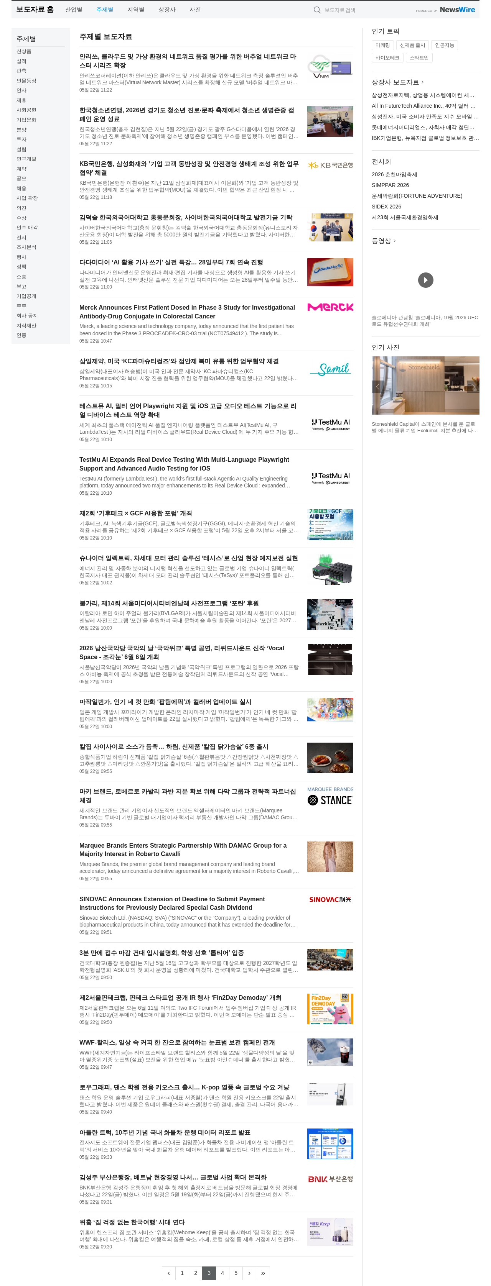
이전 (378, 387)
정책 (21, 266)
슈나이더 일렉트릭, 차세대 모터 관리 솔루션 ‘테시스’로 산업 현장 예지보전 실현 (188, 558)
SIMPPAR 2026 (390, 185)
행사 (21, 257)
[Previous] (169, 1273)
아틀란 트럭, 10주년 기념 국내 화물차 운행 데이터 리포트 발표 (164, 1132)
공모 (21, 178)
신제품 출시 (412, 45)
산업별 (73, 9)
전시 (21, 237)
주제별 (105, 9)
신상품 (23, 51)
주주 (21, 306)
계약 (21, 169)
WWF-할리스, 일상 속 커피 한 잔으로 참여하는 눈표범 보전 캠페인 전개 (177, 1042)
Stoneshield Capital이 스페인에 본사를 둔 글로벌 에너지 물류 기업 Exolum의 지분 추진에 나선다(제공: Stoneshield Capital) (425, 430)
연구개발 (26, 159)
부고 (21, 286)
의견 (21, 208)
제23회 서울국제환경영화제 (405, 217)
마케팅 (383, 45)
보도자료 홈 (34, 9)
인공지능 (444, 45)
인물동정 (26, 81)
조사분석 (26, 247)
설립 (21, 149)
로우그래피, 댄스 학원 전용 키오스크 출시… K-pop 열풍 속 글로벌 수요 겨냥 (184, 1087)
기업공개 (26, 296)
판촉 (21, 71)
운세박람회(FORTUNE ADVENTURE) (417, 196)
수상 (21, 218)
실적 (21, 61)
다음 (473, 387)
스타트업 (419, 58)
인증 (21, 335)
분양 (21, 130)
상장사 (167, 9)
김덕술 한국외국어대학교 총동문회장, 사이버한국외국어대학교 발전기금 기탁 (185, 217)
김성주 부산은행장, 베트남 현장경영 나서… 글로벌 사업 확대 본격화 (173, 1177)
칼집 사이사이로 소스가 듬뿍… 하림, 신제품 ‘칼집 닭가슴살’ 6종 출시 (174, 746)
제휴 (21, 100)
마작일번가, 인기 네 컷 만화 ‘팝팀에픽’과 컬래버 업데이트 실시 (165, 702)
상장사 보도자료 (395, 82)
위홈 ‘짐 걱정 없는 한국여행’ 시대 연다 (132, 1222)
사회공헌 (26, 110)
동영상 (381, 240)
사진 (195, 9)
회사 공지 (27, 315)
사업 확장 (27, 198)
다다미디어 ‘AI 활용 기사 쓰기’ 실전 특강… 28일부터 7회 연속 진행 (171, 262)
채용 (21, 188)
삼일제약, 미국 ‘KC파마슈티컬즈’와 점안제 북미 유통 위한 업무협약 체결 (179, 361)
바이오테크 (388, 58)
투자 (21, 139)
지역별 (136, 9)
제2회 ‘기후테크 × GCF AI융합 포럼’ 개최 (135, 513)
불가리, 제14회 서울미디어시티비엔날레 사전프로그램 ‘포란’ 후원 (169, 603)
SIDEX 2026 (386, 206)
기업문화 (26, 120)
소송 (21, 276)
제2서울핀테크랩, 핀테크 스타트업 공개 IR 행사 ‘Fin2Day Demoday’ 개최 (180, 997)
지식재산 (26, 325)
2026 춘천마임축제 (394, 174)
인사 (21, 90)
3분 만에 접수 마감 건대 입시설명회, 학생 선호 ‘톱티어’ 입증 (161, 953)
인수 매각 (27, 227)
